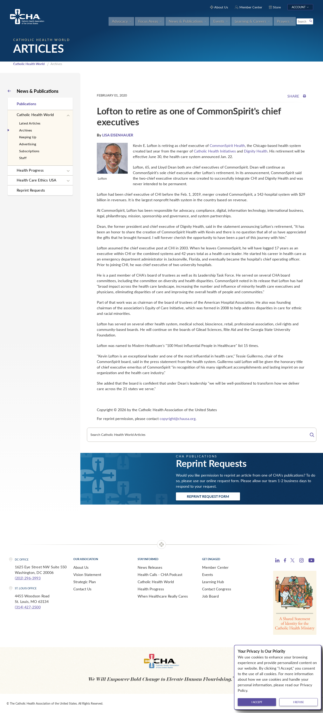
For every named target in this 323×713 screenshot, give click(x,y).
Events (207, 574)
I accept (257, 702)
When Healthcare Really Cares (163, 596)
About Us (81, 567)
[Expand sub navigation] (68, 116)
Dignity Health (255, 151)
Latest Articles (29, 123)
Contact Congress (216, 588)
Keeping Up (27, 137)
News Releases (150, 567)
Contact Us (82, 588)
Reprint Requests (31, 190)
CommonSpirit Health (227, 145)
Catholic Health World (29, 64)
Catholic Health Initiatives (215, 151)
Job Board (210, 596)
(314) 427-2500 (28, 607)
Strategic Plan (84, 581)
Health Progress (30, 170)
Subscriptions (29, 151)
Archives (25, 130)
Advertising (27, 144)
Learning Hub (213, 581)
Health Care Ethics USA (36, 180)
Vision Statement (87, 574)
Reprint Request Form (208, 496)
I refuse (298, 702)
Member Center (215, 567)
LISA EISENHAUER (117, 134)
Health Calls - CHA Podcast (160, 574)
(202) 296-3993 (28, 578)
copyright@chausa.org (177, 418)
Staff (23, 158)
